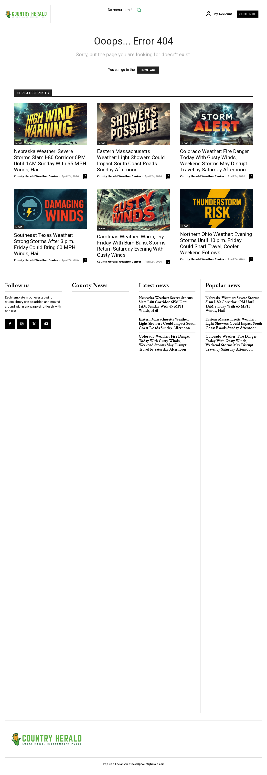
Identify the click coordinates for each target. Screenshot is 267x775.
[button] (138, 9)
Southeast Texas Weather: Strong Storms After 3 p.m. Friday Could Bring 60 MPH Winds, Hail (44, 244)
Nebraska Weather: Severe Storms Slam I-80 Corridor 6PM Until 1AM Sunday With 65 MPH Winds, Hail (50, 160)
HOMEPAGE (148, 70)
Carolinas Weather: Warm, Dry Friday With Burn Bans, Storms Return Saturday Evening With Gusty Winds (131, 246)
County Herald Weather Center (36, 176)
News (18, 143)
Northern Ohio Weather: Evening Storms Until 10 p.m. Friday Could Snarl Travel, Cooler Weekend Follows (216, 243)
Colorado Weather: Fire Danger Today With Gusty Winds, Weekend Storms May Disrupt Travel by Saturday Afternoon (214, 160)
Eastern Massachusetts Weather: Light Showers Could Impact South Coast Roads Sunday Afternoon (131, 160)
